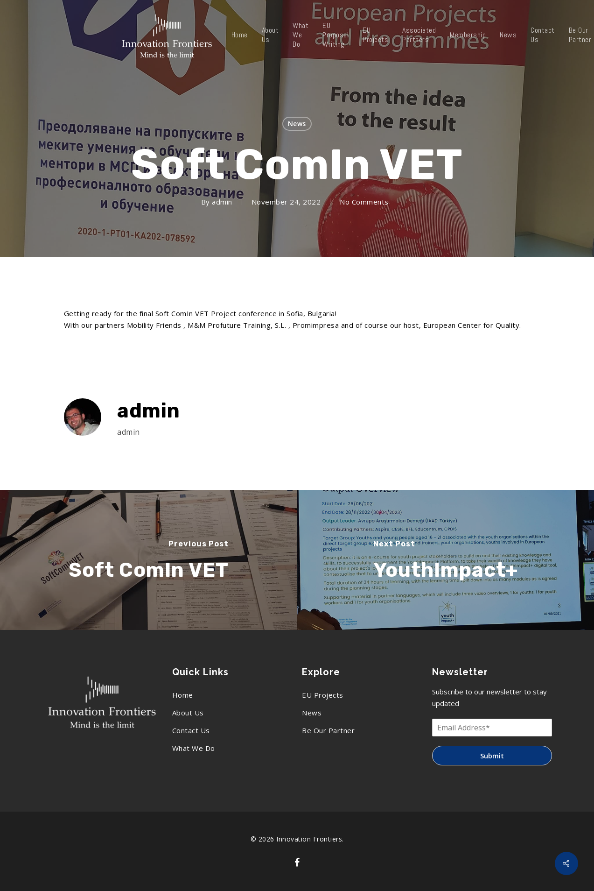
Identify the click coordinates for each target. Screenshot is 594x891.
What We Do (300, 35)
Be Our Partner (328, 730)
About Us (270, 35)
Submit (492, 755)
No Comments (364, 201)
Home (239, 35)
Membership (468, 35)
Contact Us (543, 35)
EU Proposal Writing (335, 35)
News (508, 35)
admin (222, 201)
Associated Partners (419, 35)
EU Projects (375, 35)
